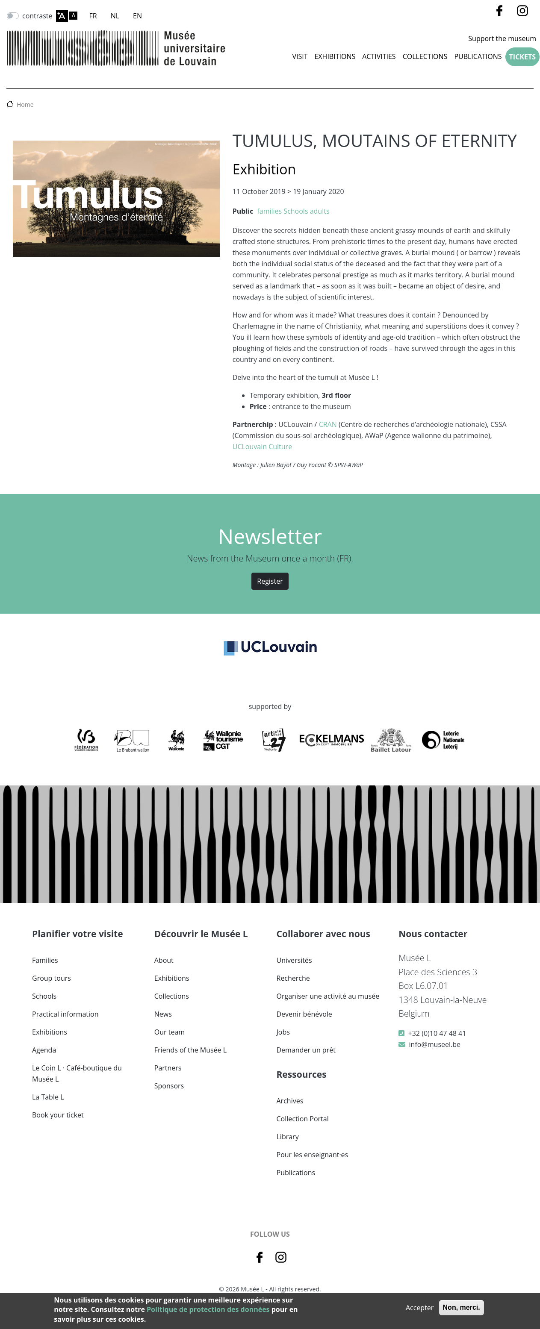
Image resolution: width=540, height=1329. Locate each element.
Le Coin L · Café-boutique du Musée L (77, 1073)
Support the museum (502, 38)
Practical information (65, 1014)
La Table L (48, 1097)
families (269, 211)
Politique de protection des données (208, 1309)
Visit (299, 56)
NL (115, 16)
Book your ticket (58, 1115)
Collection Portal (303, 1118)
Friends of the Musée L (190, 1050)
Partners (168, 1068)
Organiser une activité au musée (328, 996)
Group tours (51, 978)
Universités (294, 960)
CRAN (328, 424)
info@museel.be (434, 1044)
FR (93, 16)
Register (270, 581)
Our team (169, 1032)
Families (45, 960)
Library (288, 1136)
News (163, 1014)
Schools (295, 211)
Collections (171, 996)
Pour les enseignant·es (312, 1154)
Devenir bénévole (304, 1014)
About (164, 960)
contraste (37, 16)
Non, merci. (461, 1307)
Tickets (522, 57)
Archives (290, 1101)
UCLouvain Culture (262, 446)
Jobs (283, 1032)
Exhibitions (334, 56)
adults (320, 211)
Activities (378, 56)
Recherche (293, 978)
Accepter (420, 1307)
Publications (478, 56)
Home (25, 104)
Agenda (44, 1050)
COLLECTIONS (425, 56)
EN (137, 16)
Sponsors (169, 1086)
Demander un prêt (306, 1050)
